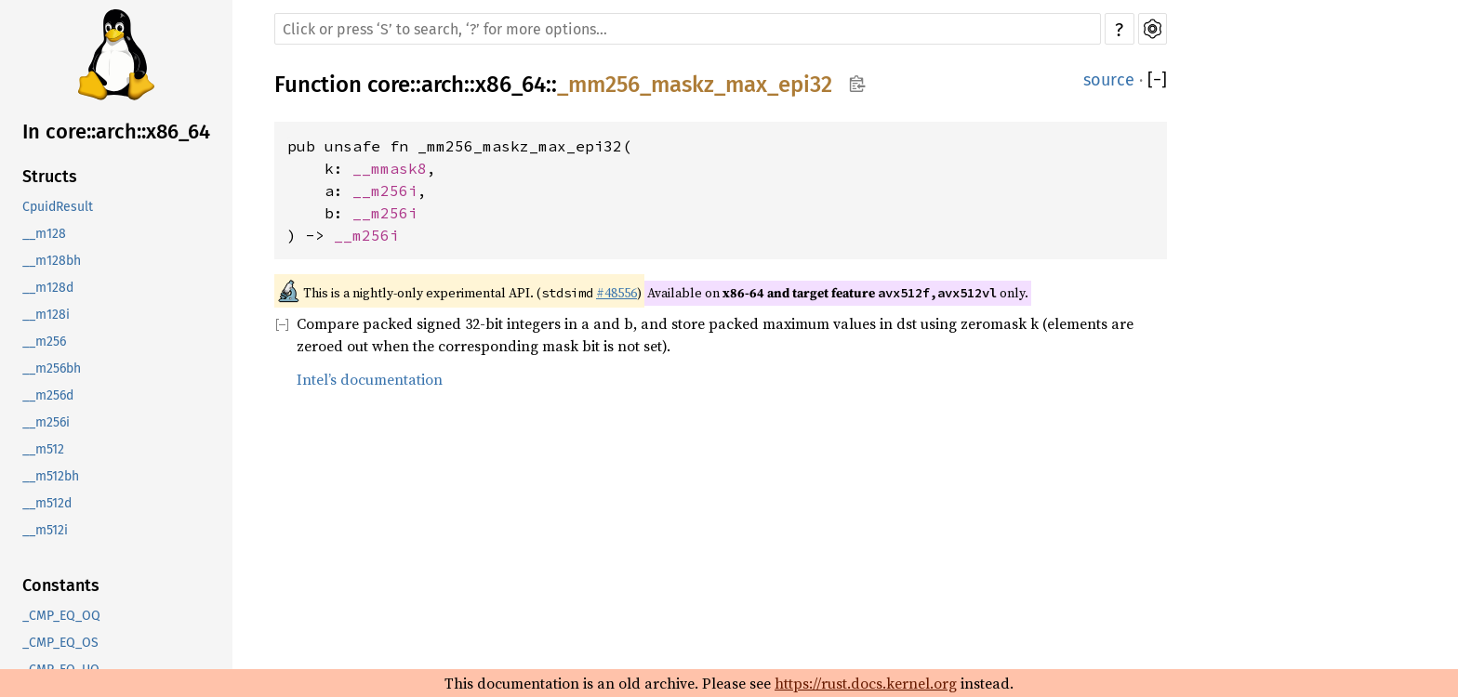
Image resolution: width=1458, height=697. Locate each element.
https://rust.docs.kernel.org (866, 683)
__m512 (43, 449)
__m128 (44, 234)
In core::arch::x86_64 (116, 131)
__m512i (45, 530)
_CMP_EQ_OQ (61, 616)
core (388, 85)
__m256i (46, 422)
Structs (49, 176)
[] (1157, 80)
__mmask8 (389, 168)
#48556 (616, 292)
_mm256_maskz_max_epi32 (694, 85)
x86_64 (510, 85)
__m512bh (50, 476)
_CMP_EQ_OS (60, 643)
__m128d (47, 288)
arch (442, 85)
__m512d (47, 503)
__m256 (44, 341)
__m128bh (51, 261)
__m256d (47, 395)
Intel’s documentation (370, 379)
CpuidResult (57, 207)
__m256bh (51, 368)
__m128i (46, 314)
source (1108, 80)
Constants (60, 585)
